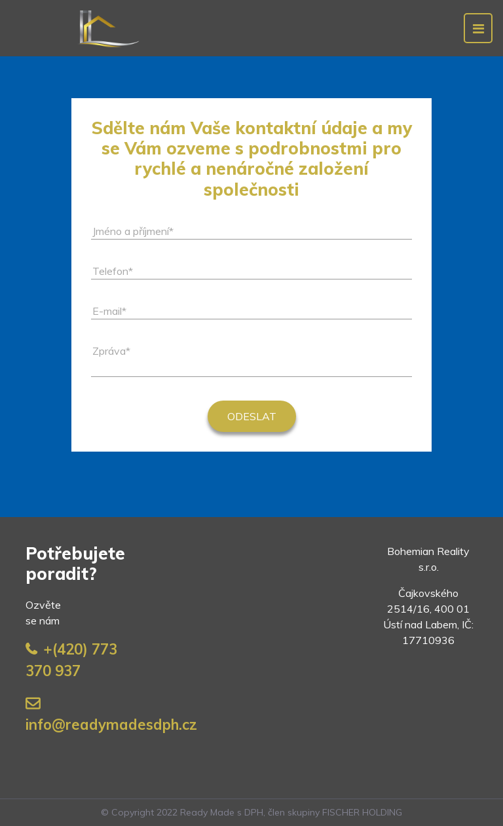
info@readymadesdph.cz (111, 724)
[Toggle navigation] (478, 28)
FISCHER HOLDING (362, 812)
